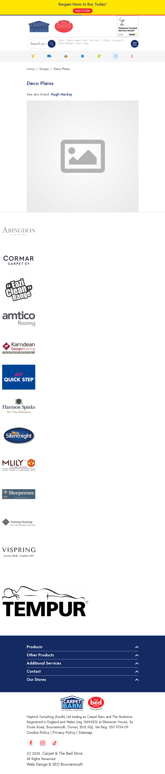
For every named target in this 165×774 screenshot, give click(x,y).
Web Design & (39, 764)
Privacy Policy (63, 732)
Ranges (44, 69)
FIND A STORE (82, 10)
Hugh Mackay (61, 94)
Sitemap (85, 732)
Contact (34, 671)
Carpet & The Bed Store (62, 753)
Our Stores (36, 679)
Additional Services (44, 663)
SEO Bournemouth (67, 764)
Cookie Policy (38, 732)
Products (34, 647)
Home (30, 69)
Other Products (40, 655)
